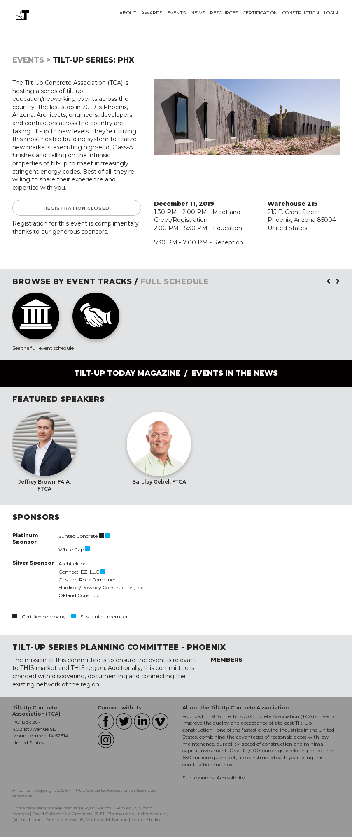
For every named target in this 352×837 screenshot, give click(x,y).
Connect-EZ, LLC (78, 572)
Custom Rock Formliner (87, 580)
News (198, 13)
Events (176, 13)
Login (331, 13)
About (127, 13)
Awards (151, 13)
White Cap (71, 549)
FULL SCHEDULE (175, 281)
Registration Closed (77, 208)
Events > (31, 60)
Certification (260, 13)
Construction (300, 13)
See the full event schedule (43, 348)
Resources (224, 13)
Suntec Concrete (78, 536)
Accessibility (231, 777)
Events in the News (234, 373)
